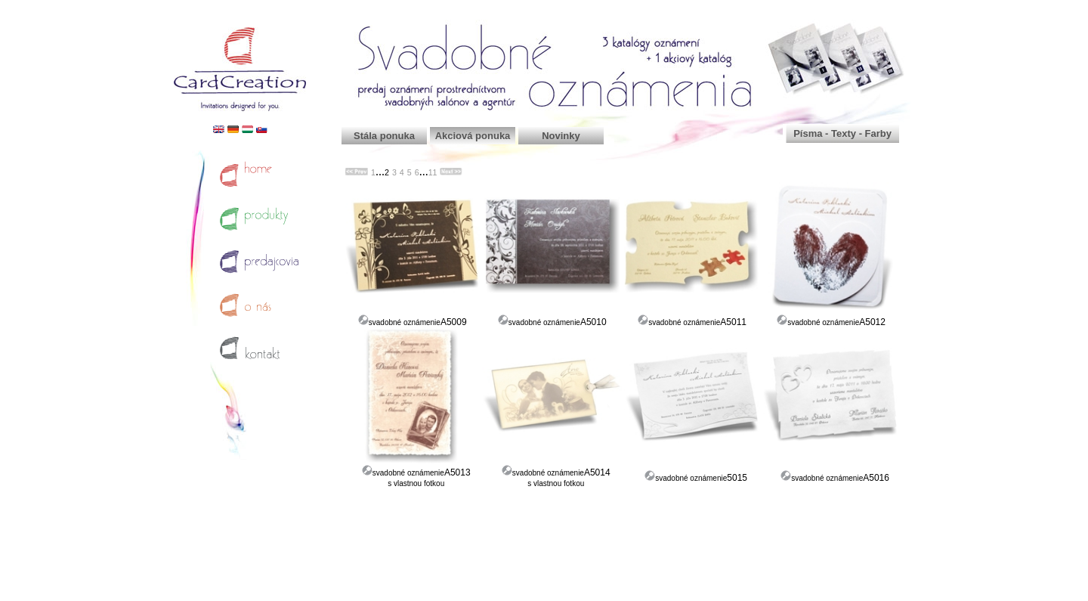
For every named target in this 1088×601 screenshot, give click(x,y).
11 (432, 172)
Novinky (561, 135)
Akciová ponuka (473, 135)
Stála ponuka (384, 135)
